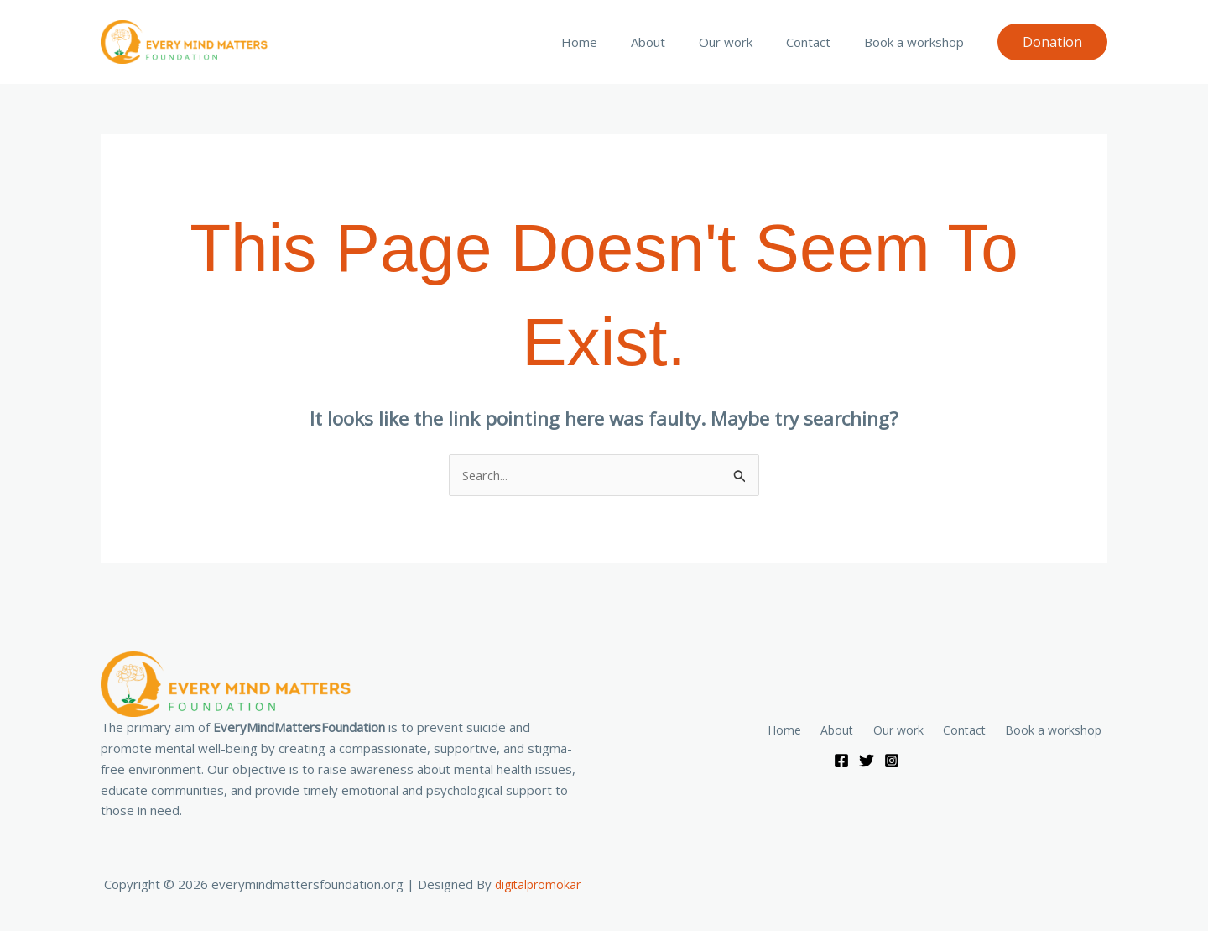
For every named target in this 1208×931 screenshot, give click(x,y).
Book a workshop (918, 42)
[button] (1052, 42)
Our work (746, 42)
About (677, 42)
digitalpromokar (537, 884)
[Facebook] (841, 761)
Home (617, 42)
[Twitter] (866, 761)
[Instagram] (891, 761)
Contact (821, 42)
